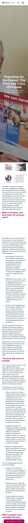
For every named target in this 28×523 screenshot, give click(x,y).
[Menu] (22, 3)
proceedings (21, 380)
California (22, 435)
